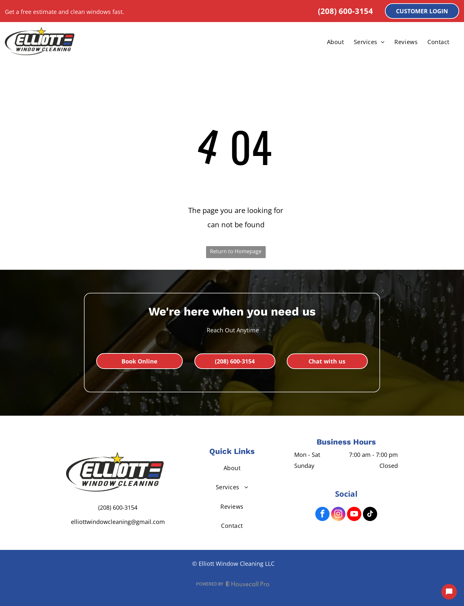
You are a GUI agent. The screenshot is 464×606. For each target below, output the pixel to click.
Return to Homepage (235, 251)
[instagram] (338, 515)
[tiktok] (370, 515)
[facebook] (322, 515)
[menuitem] (335, 42)
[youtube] (354, 515)
